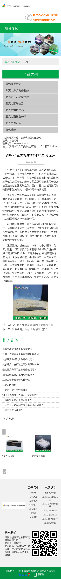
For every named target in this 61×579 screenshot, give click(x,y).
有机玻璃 (11, 129)
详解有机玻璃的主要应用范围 (17, 349)
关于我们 (33, 493)
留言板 (33, 513)
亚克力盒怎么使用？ (12, 410)
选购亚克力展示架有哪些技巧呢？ (19, 369)
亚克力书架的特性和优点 (14, 390)
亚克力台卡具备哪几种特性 (16, 379)
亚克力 (11, 169)
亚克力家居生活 (15, 103)
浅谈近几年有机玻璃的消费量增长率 (32, 324)
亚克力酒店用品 (15, 110)
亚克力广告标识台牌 (17, 96)
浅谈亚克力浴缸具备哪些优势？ (30, 329)
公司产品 (33, 497)
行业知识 (33, 505)
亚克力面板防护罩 (16, 116)
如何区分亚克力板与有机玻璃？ (18, 374)
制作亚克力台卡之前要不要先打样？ (20, 395)
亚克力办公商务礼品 (17, 90)
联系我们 (33, 509)
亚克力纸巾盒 (12, 456)
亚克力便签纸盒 (42, 456)
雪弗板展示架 (13, 83)
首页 (7, 61)
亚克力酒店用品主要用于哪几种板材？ (21, 354)
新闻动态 (16, 61)
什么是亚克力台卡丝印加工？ (17, 400)
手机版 (41, 574)
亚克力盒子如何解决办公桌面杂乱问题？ (22, 405)
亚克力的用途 (9, 384)
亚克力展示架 (13, 123)
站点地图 (33, 517)
